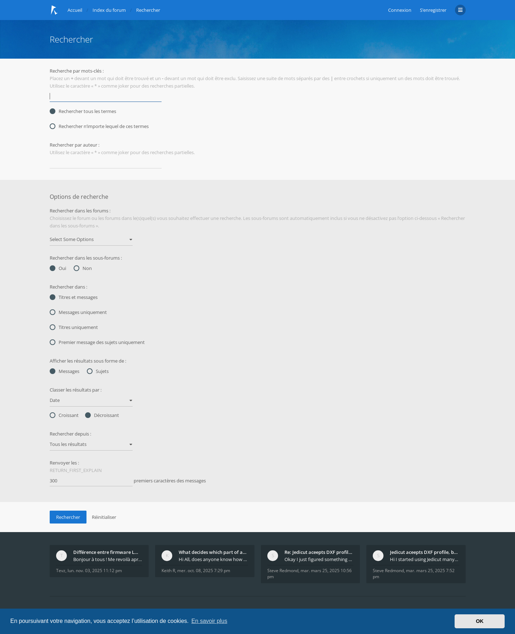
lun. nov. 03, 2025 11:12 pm (95, 570)
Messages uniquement (78, 312)
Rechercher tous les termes (83, 111)
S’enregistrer (433, 10)
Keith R (168, 570)
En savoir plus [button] (209, 621)
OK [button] (480, 621)
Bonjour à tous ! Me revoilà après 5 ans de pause (108, 559)
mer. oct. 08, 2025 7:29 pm (203, 570)
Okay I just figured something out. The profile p (319, 559)
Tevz (60, 570)
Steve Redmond (282, 570)
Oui (58, 268)
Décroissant (102, 415)
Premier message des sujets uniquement (97, 342)
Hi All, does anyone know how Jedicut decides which (213, 559)
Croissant (64, 415)
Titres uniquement (74, 327)
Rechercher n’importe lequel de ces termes (99, 126)
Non (83, 268)
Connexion (399, 10)
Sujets (98, 371)
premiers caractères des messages (128, 481)
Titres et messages (74, 297)
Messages (64, 371)
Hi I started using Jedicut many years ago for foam (424, 559)
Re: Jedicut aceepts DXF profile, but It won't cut (319, 552)
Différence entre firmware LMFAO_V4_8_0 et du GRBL (108, 552)
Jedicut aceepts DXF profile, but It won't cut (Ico (424, 552)
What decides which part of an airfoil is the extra (213, 552)
